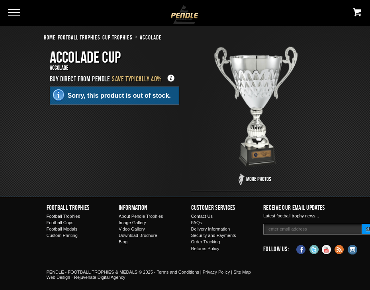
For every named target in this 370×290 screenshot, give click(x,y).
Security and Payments (213, 235)
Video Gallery (132, 229)
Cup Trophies (117, 37)
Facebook (301, 249)
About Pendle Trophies (141, 216)
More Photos (258, 179)
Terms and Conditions (178, 272)
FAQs (196, 222)
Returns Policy (205, 248)
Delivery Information (210, 229)
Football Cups (60, 222)
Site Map (242, 272)
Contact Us (202, 216)
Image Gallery (132, 222)
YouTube (326, 249)
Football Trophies (79, 37)
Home (50, 37)
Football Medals (62, 229)
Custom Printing (62, 235)
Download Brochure (138, 235)
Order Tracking (205, 241)
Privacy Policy (216, 272)
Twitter (313, 249)
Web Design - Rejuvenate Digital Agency (86, 277)
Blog (123, 241)
